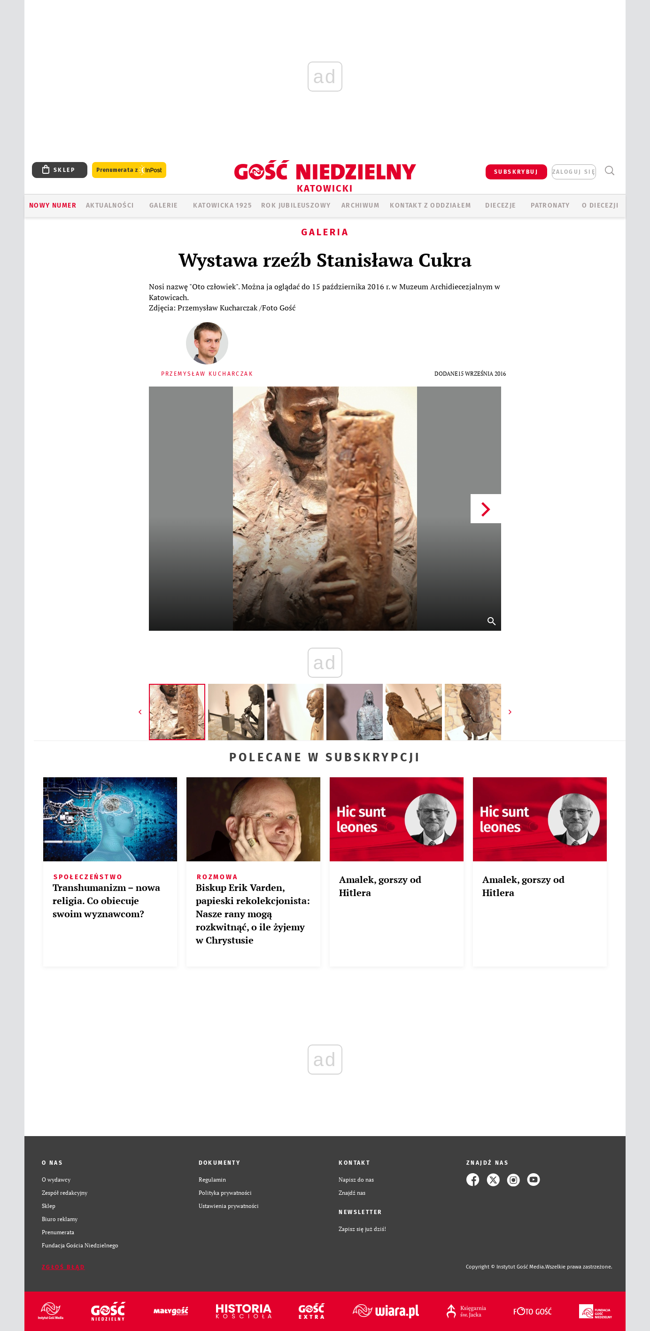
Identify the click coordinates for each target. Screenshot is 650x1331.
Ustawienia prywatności (229, 1205)
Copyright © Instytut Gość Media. (505, 1267)
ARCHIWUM (360, 205)
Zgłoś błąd (63, 1267)
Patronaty (550, 205)
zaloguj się (574, 172)
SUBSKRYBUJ (516, 172)
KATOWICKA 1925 (222, 205)
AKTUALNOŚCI (110, 205)
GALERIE (163, 205)
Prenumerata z (129, 170)
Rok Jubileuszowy (296, 205)
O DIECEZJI (600, 205)
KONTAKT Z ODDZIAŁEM (430, 205)
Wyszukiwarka (609, 170)
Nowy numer (53, 205)
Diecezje (500, 205)
